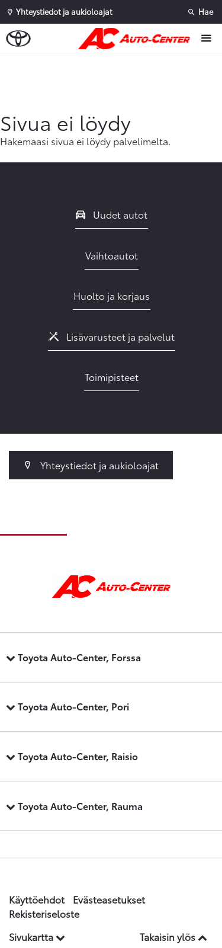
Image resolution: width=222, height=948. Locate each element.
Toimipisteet (112, 376)
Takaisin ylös (173, 936)
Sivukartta (37, 936)
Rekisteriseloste (44, 913)
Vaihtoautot (111, 255)
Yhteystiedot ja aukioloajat (91, 465)
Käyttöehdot (37, 899)
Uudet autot (112, 214)
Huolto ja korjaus (111, 295)
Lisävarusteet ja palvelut (112, 336)
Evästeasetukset (109, 899)
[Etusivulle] (137, 38)
